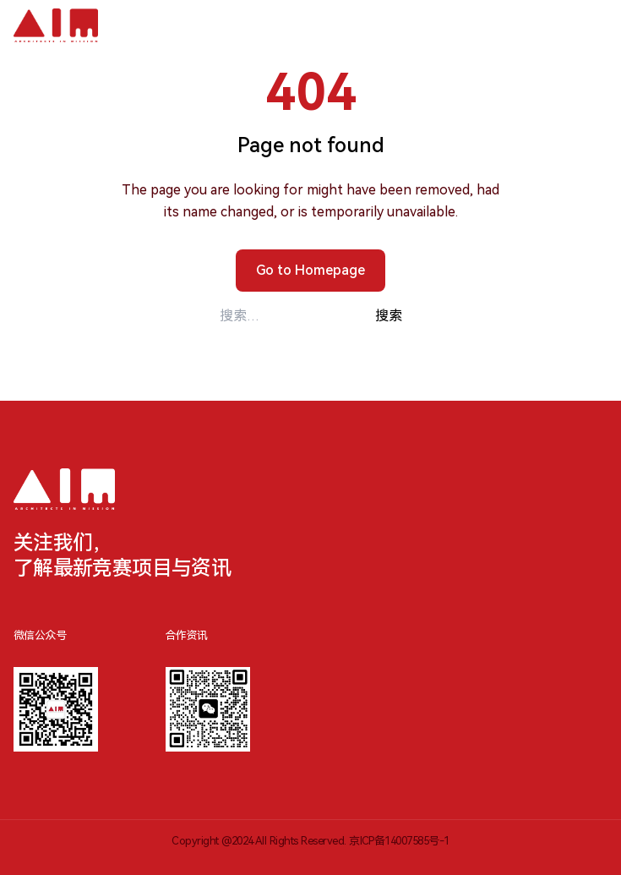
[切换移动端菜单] (588, 25)
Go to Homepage (310, 270)
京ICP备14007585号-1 (399, 840)
